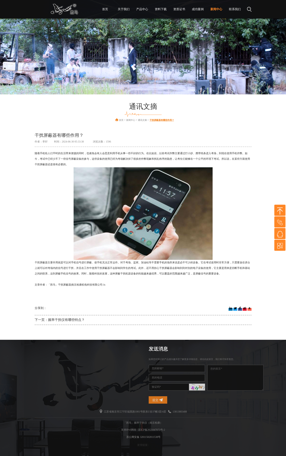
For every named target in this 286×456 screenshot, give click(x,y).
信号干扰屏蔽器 (15, 386)
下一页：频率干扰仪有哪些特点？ (60, 320)
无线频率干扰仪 (15, 379)
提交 (211, 400)
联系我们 (235, 9)
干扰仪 (10, 359)
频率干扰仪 (37, 359)
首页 (105, 9)
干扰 (33, 379)
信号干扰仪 (12, 373)
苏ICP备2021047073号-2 (151, 429)
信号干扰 (11, 366)
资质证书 (179, 9)
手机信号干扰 (38, 366)
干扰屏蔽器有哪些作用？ (162, 120)
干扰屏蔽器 (37, 373)
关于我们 (124, 9)
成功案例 (198, 9)
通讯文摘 (142, 120)
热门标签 (16, 349)
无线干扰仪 (37, 386)
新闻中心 (216, 9)
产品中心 (142, 9)
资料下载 (161, 9)
